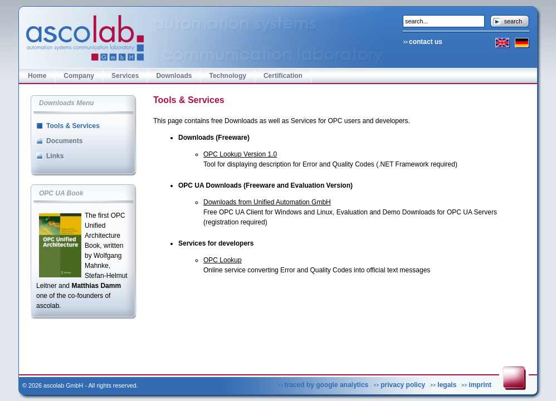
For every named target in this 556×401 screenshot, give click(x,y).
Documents (64, 141)
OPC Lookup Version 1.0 (240, 154)
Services (125, 76)
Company (79, 76)
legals (446, 385)
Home (37, 76)
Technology (227, 76)
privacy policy (403, 385)
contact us (425, 42)
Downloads (174, 76)
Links (55, 156)
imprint (480, 385)
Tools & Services (73, 126)
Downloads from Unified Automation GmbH (267, 202)
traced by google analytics (327, 385)
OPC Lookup (222, 260)
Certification (283, 76)
